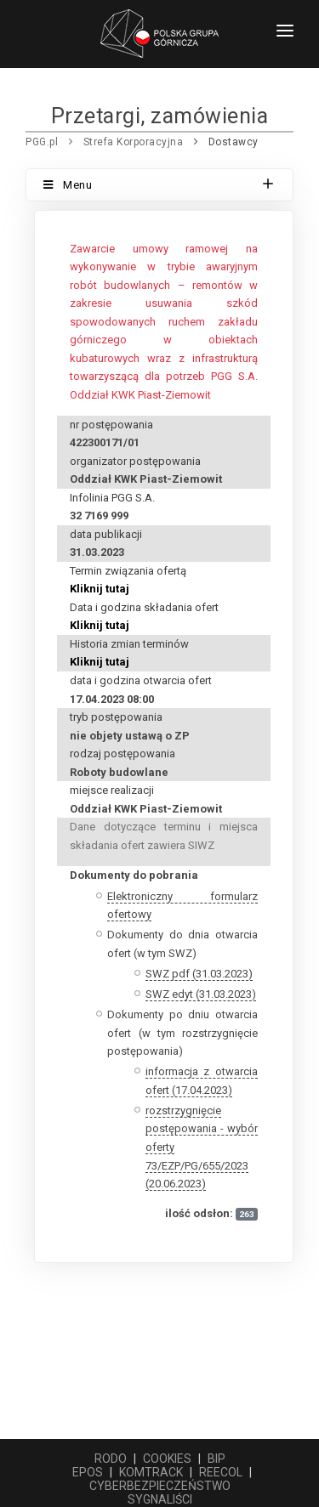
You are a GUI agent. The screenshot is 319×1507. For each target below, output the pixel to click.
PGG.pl (42, 142)
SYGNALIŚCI (160, 1499)
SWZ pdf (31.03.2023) (199, 973)
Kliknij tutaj (99, 588)
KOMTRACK (151, 1472)
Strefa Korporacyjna (133, 142)
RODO (110, 1458)
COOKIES (167, 1458)
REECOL (220, 1472)
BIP (216, 1458)
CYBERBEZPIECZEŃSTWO (160, 1486)
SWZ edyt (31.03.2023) (200, 994)
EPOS (87, 1472)
